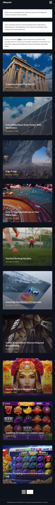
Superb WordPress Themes (39, 502)
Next (30, 492)
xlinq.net (7, 2)
